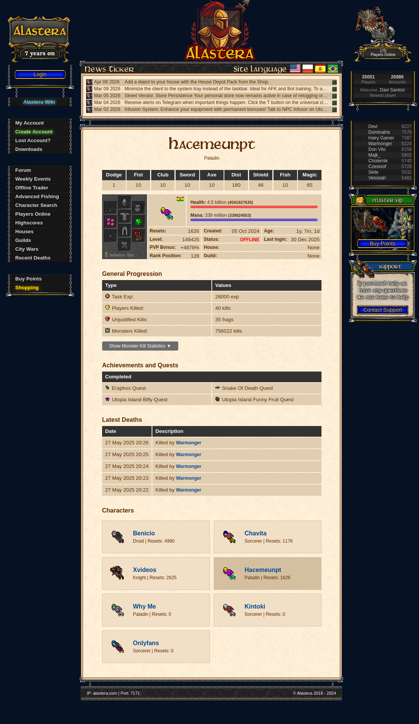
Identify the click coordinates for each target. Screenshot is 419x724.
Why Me (144, 606)
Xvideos (144, 570)
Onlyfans (146, 643)
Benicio (144, 533)
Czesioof (377, 166)
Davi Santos (392, 90)
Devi (372, 126)
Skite (373, 172)
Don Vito (377, 149)
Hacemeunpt (263, 570)
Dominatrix (379, 132)
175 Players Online (383, 53)
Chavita (256, 533)
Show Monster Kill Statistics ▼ (140, 346)
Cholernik (378, 160)
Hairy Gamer (381, 138)
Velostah (377, 178)
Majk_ (374, 155)
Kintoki (255, 606)
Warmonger (188, 442)
